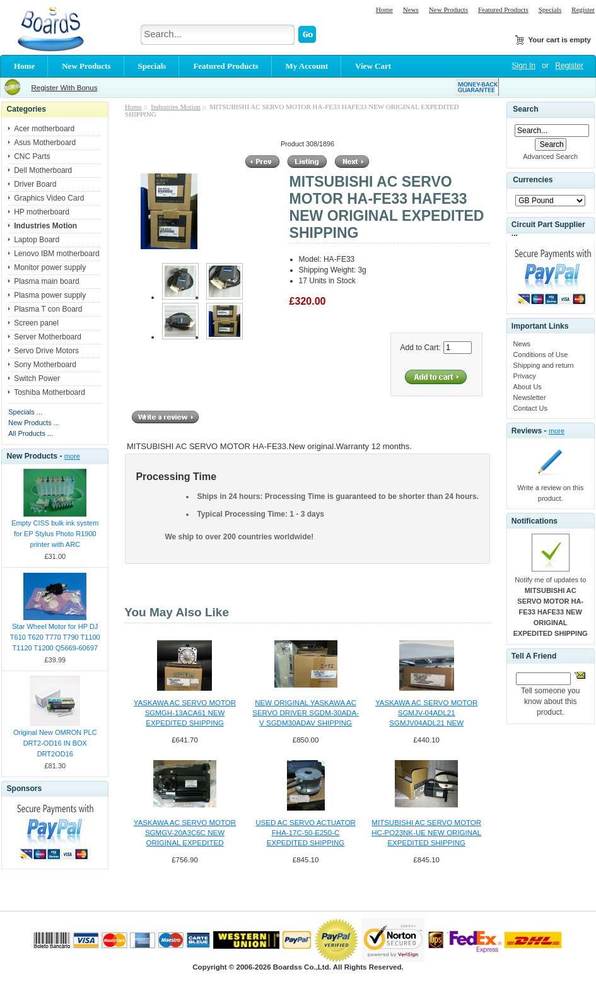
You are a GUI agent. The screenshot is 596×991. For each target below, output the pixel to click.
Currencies (532, 180)
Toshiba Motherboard (49, 392)
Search (525, 109)
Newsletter (529, 397)
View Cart (373, 66)
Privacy (524, 376)
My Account (307, 66)
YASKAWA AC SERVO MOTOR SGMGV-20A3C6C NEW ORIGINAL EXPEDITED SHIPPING (185, 833)
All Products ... (30, 433)
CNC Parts (32, 156)
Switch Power (37, 378)
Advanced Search (550, 156)
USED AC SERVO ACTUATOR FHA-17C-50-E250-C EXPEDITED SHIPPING (305, 833)
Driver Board (35, 184)
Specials (550, 9)
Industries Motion (176, 106)
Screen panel (36, 323)
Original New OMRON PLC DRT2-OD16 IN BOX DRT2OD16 (55, 743)
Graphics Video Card (49, 198)
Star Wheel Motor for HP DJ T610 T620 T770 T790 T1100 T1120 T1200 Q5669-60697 (55, 637)
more (72, 456)
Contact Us (530, 408)
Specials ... (25, 412)
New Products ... (33, 422)
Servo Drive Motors (46, 350)
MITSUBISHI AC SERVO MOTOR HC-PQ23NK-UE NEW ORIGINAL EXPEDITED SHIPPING (426, 833)
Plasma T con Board (48, 309)
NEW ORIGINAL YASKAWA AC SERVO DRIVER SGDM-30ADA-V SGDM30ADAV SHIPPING (305, 713)
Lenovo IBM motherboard (56, 253)
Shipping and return (543, 365)
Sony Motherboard (45, 364)
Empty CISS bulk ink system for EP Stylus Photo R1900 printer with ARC (54, 533)
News (411, 9)
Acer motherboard (44, 128)
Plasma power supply (50, 295)
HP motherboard (41, 212)
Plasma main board (46, 281)
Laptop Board (36, 239)
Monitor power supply (50, 267)
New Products (448, 9)
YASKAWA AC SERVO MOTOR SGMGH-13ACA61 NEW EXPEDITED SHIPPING (185, 713)
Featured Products (503, 9)
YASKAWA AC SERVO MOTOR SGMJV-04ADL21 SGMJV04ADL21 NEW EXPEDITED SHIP (426, 713)
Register (583, 9)
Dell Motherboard (43, 170)
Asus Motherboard (45, 142)
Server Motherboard (47, 336)
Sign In (523, 65)
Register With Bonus (64, 87)
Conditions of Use (540, 354)
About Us (527, 386)
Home (384, 9)
